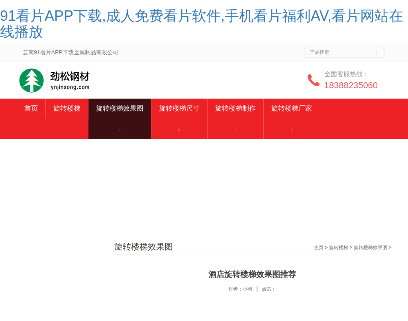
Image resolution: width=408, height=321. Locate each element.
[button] (119, 129)
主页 (319, 247)
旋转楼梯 (66, 108)
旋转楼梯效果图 (119, 108)
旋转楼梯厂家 (291, 108)
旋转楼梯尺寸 (179, 108)
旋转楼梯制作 (235, 108)
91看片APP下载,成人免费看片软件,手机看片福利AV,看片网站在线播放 (201, 24)
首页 (31, 108)
